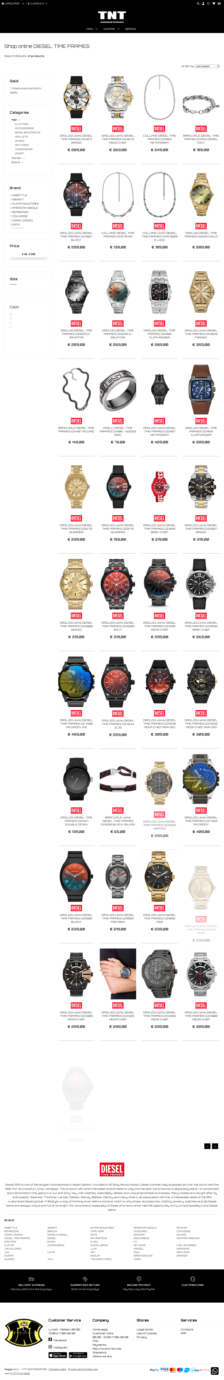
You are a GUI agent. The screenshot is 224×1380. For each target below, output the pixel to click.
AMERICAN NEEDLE (145, 1228)
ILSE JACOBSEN (186, 1245)
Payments (99, 1344)
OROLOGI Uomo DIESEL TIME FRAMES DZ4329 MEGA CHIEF (118, 1032)
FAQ (95, 1341)
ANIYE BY (182, 1228)
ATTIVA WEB (21, 1373)
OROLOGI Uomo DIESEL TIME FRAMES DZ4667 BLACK (76, 253)
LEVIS (51, 1252)
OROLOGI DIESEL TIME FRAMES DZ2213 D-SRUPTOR (76, 350)
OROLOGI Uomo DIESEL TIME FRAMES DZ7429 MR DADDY (201, 837)
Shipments (100, 1352)
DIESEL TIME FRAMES (17, 1238)
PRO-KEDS (183, 1252)
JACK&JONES (12, 1249)
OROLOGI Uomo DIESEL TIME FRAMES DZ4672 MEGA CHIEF (118, 139)
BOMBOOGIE (11, 1231)
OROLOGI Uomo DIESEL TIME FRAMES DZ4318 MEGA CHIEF (159, 643)
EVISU (94, 1242)
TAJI (50, 1259)
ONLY (137, 1252)
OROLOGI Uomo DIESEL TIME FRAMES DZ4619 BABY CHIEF (159, 545)
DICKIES (181, 1235)
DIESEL (51, 1238)
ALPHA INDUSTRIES (102, 1228)
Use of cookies (147, 1333)
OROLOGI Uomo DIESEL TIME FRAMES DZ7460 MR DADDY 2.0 (76, 740)
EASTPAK (10, 1242)
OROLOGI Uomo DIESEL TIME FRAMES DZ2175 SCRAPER (118, 545)
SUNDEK (9, 1259)
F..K (135, 1242)
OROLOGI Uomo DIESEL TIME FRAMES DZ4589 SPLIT (118, 643)
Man (89, 28)
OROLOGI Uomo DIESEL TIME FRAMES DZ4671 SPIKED (76, 139)
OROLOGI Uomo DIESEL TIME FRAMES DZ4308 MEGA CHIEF (201, 1032)
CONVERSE (183, 1231)
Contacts (187, 1329)
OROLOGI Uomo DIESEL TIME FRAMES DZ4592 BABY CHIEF (201, 643)
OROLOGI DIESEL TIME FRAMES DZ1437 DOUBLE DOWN (76, 837)
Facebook (60, 1340)
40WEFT (52, 1228)
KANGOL (139, 1249)
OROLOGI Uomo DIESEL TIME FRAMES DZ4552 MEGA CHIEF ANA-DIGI (201, 740)
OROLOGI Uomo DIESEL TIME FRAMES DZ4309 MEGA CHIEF (76, 1032)
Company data (57, 1369)
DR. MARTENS (98, 1238)
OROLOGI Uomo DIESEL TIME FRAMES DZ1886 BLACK (76, 935)
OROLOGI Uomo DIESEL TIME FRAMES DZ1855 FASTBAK (118, 935)
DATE (93, 1235)
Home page (100, 1329)
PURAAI (8, 1256)
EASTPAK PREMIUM (188, 1238)
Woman (109, 28)
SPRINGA (182, 1256)
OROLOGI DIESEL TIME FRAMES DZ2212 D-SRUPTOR (118, 350)
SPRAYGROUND (143, 1256)
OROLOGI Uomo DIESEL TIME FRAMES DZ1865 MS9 (159, 935)
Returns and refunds (107, 1348)
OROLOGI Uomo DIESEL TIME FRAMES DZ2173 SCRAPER (76, 545)
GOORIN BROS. (56, 1245)
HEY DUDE (140, 1245)
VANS (137, 1259)
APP (183, 1333)
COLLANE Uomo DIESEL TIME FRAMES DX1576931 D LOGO (160, 253)
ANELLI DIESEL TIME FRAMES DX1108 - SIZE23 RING (118, 448)
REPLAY (95, 1256)
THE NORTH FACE (100, 1259)
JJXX (93, 1249)
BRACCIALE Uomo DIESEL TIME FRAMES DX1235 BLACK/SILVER (118, 837)
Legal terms (145, 1329)
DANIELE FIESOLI (57, 1235)
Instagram (60, 1347)
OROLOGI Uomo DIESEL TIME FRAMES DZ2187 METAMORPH (159, 448)
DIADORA (139, 1235)
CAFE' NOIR (97, 1231)
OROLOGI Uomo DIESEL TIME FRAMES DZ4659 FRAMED (201, 350)
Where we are (102, 1356)
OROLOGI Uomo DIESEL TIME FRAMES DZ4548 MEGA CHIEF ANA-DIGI (159, 740)
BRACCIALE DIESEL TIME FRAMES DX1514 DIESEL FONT (201, 139)
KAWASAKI (183, 1249)
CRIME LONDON (13, 1235)
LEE (6, 1252)
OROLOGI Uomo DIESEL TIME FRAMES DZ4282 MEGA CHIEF (159, 1032)
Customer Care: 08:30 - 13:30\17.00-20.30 (110, 1335)
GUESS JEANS (99, 1245)
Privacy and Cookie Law (83, 1369)
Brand (130, 28)
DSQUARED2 (141, 1238)
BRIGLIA (52, 1231)
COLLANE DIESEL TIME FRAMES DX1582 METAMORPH (159, 139)
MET (93, 1252)
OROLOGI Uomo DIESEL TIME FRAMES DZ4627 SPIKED (201, 545)
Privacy (142, 1337)
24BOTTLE (10, 1228)
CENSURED (140, 1231)
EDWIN (51, 1242)
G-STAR (9, 1245)
